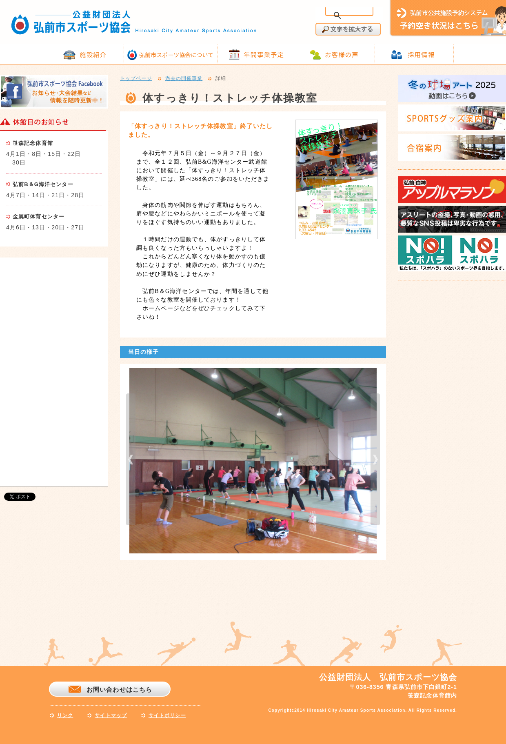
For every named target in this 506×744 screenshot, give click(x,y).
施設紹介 (93, 54)
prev (130, 459)
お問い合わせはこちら (119, 689)
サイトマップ (111, 715)
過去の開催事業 (184, 78)
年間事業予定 (264, 54)
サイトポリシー (167, 715)
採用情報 (421, 54)
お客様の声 (342, 54)
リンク (65, 715)
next (375, 459)
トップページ (136, 78)
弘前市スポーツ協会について (176, 55)
